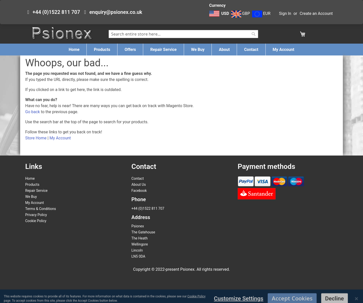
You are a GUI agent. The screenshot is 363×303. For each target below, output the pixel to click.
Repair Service (36, 191)
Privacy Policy (36, 215)
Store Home (35, 138)
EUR (261, 13)
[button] (219, 16)
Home (30, 178)
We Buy (31, 197)
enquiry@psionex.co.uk (115, 12)
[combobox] (183, 34)
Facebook (139, 191)
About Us (138, 185)
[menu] (181, 49)
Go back (32, 111)
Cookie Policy (35, 221)
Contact (137, 178)
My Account (60, 138)
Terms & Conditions (40, 209)
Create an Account (316, 13)
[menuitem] (74, 49)
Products (32, 185)
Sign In (285, 13)
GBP (240, 13)
